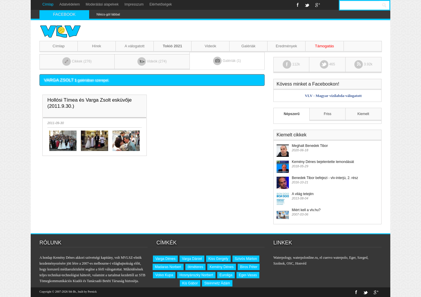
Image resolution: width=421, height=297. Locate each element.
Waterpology (282, 258)
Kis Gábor (190, 283)
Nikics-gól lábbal (108, 14)
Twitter (307, 5)
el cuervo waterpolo (333, 258)
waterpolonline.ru (305, 258)
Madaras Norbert (168, 267)
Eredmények (286, 46)
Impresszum (134, 4)
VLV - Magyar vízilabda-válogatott (333, 95)
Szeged (362, 258)
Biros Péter (248, 267)
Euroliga (226, 275)
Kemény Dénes (222, 267)
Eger (352, 258)
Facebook (298, 5)
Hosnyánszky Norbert (196, 275)
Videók (210, 46)
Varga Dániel (192, 259)
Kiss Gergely (218, 259)
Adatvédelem (69, 4)
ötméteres (195, 267)
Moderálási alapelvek (102, 4)
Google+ (317, 5)
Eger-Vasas (248, 275)
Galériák (248, 46)
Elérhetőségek (160, 4)
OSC (290, 263)
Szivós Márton (246, 259)
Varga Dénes (165, 259)
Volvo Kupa (164, 275)
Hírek (96, 46)
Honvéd (300, 263)
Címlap (48, 4)
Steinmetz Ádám (217, 283)
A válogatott (134, 46)
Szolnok (279, 263)
